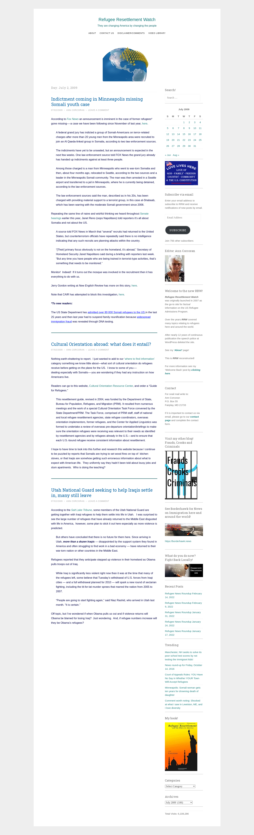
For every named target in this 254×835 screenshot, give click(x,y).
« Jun (168, 155)
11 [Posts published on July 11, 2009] (200, 128)
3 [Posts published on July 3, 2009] (194, 122)
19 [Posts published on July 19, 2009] (167, 140)
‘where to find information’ (139, 358)
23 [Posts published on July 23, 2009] (189, 140)
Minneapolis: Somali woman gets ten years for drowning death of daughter (182, 691)
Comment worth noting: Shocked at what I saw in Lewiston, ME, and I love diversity (183, 704)
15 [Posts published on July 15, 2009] (184, 134)
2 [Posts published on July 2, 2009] (189, 122)
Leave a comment (98, 110)
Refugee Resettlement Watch (127, 19)
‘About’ (177, 350)
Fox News (73, 118)
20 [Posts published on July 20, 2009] (173, 140)
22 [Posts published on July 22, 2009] (184, 140)
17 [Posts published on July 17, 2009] (194, 134)
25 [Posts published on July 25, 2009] (200, 140)
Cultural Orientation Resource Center (111, 385)
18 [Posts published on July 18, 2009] (200, 134)
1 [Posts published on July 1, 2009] (184, 122)
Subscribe (177, 230)
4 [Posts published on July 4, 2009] (200, 122)
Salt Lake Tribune (81, 509)
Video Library (157, 33)
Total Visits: (171, 813)
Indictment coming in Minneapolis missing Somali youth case (97, 101)
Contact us (107, 33)
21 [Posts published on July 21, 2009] (178, 140)
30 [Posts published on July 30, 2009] (189, 146)
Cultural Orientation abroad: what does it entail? (101, 344)
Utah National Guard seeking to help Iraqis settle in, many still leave (102, 492)
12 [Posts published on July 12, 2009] (167, 134)
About (92, 33)
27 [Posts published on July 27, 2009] (173, 146)
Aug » (176, 155)
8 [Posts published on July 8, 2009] (184, 128)
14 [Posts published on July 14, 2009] (178, 134)
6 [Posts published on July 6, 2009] (173, 128)
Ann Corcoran (75, 110)
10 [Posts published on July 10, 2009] (194, 128)
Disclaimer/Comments (131, 33)
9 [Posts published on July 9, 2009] (189, 128)
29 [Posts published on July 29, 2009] (184, 146)
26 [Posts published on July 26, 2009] (167, 146)
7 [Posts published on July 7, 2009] (178, 128)
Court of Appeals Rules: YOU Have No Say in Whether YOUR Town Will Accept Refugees (184, 678)
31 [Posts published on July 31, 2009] (194, 146)
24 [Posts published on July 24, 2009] (194, 140)
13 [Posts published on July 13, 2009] (173, 134)
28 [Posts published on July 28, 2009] (178, 146)
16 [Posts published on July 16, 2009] (189, 134)
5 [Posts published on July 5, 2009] (167, 128)
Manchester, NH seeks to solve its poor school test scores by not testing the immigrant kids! (183, 656)
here (144, 123)
